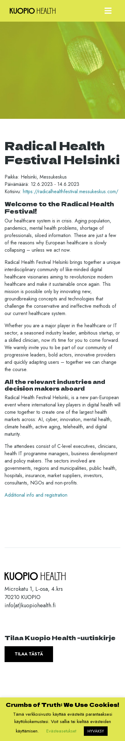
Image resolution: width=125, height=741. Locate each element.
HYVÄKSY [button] (96, 731)
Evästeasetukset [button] (61, 731)
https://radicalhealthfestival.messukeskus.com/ (70, 191)
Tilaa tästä (29, 654)
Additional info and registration (36, 494)
